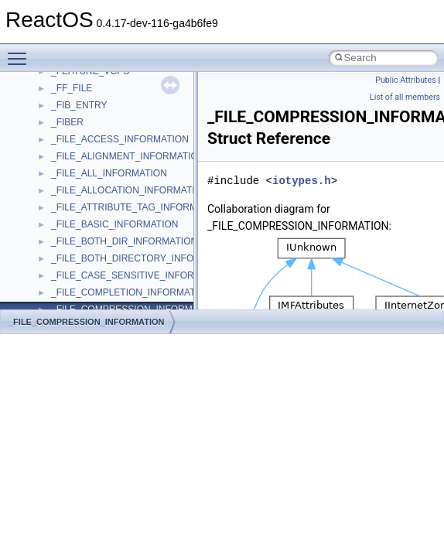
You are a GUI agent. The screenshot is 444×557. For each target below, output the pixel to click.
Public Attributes (405, 80)
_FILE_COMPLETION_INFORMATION (131, 292)
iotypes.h (301, 180)
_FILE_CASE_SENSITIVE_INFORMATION (140, 275)
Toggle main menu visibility (21, 52)
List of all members (405, 97)
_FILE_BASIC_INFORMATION (114, 224)
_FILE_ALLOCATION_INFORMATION (130, 190)
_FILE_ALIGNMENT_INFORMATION (127, 156)
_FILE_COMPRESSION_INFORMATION (86, 321)
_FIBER (67, 122)
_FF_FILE (71, 88)
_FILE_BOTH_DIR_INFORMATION (124, 241)
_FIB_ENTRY (79, 105)
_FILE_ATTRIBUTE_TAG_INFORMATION (138, 207)
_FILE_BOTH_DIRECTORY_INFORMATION (143, 258)
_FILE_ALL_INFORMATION (109, 173)
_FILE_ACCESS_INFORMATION (120, 139)
